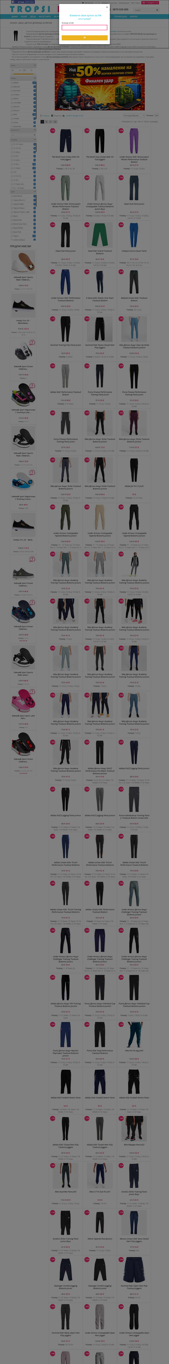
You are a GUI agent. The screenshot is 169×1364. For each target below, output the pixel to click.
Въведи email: (68, 23)
